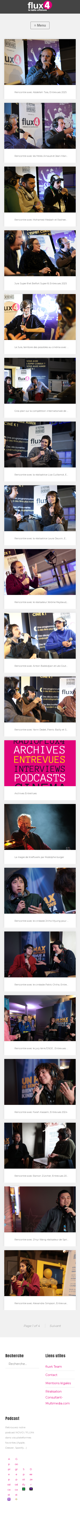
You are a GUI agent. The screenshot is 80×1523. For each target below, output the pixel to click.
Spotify (23, 1479)
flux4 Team (53, 1367)
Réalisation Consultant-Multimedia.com (57, 1397)
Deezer (30, 1479)
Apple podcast (8, 1479)
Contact (51, 1375)
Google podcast (16, 1479)
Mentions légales (58, 1383)
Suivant (55, 1326)
